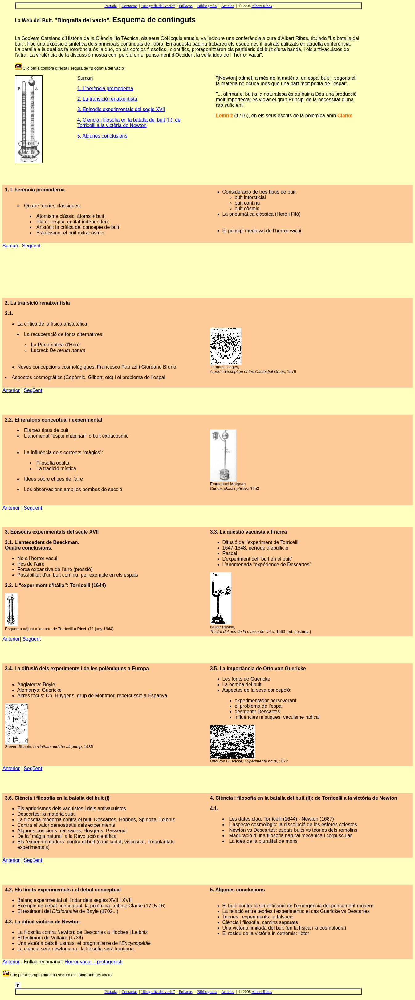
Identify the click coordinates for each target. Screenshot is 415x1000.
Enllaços (186, 5)
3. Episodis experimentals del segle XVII (121, 109)
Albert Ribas (262, 5)
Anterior (11, 390)
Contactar (129, 5)
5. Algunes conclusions (102, 135)
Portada (110, 5)
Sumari (10, 245)
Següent (31, 245)
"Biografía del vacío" (158, 5)
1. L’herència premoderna (105, 88)
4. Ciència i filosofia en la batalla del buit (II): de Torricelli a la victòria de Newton (129, 122)
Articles (227, 5)
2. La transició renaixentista (107, 99)
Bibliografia (207, 5)
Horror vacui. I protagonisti (94, 961)
